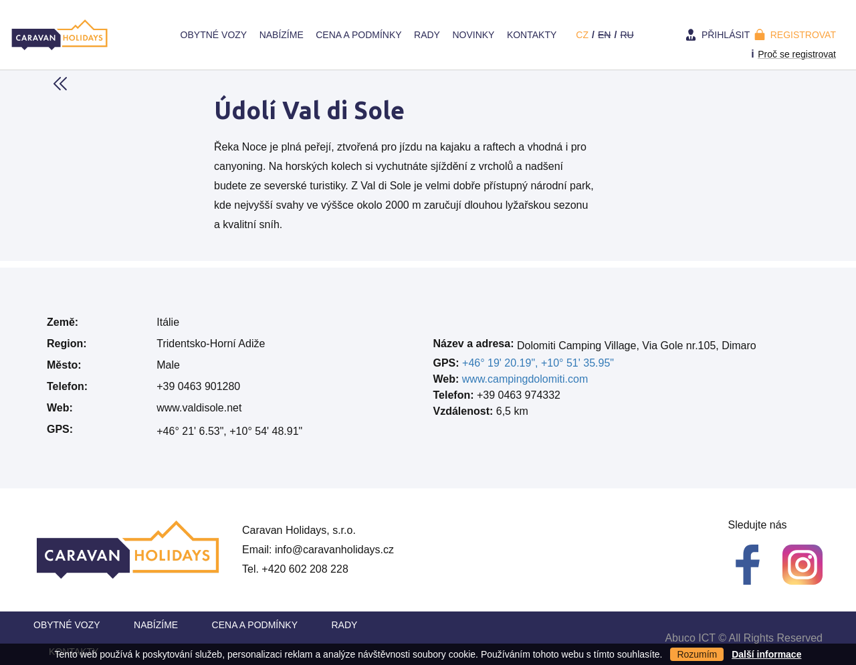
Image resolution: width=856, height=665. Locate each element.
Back (60, 83)
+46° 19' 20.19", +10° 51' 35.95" (538, 363)
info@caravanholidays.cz (334, 549)
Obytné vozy (214, 34)
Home (161, 34)
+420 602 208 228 (304, 569)
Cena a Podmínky (358, 34)
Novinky (473, 34)
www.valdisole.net (198, 407)
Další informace (766, 654)
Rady (427, 34)
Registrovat (803, 34)
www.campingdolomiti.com (525, 379)
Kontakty (531, 34)
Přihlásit (726, 34)
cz (582, 34)
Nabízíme (281, 34)
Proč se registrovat (797, 54)
